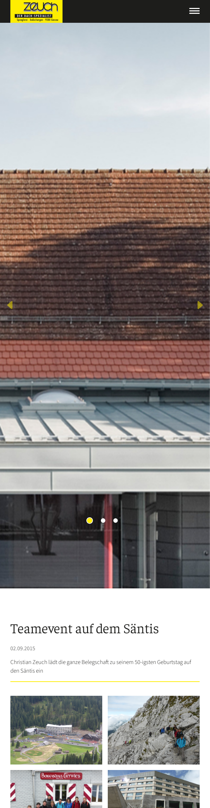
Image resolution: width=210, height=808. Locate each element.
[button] (10, 305)
